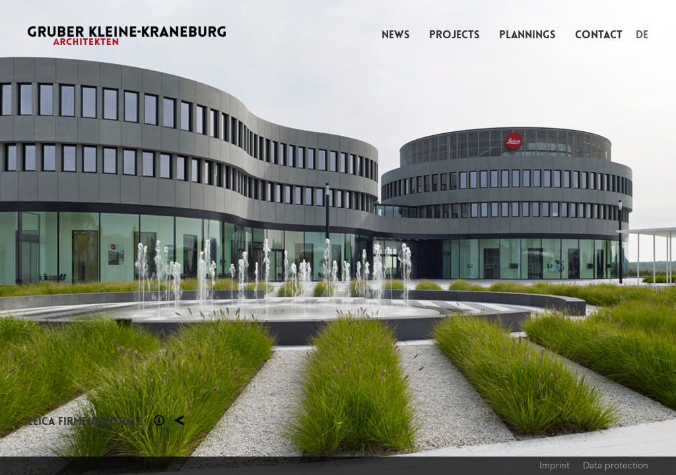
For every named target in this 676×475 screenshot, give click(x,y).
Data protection (615, 465)
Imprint (554, 465)
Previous (169, 238)
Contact (599, 35)
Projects (454, 35)
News (395, 35)
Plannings (527, 35)
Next (507, 238)
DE (642, 35)
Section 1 (159, 420)
